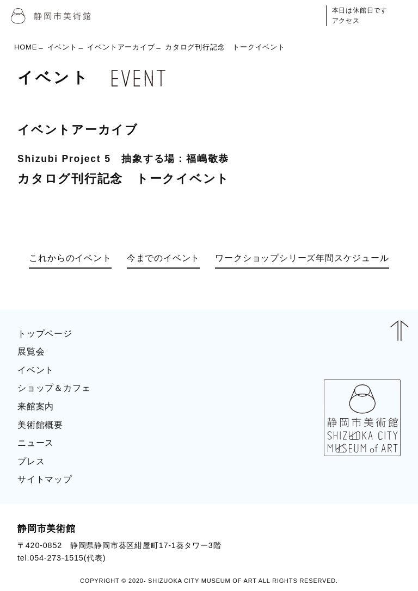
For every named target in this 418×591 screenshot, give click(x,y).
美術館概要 (40, 425)
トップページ (44, 333)
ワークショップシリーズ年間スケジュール (302, 258)
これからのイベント (70, 258)
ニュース (35, 442)
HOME (25, 47)
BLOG (378, 542)
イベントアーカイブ (121, 47)
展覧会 (31, 351)
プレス (31, 461)
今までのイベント (163, 258)
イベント (62, 47)
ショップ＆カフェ (53, 388)
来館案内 (35, 406)
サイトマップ (44, 479)
